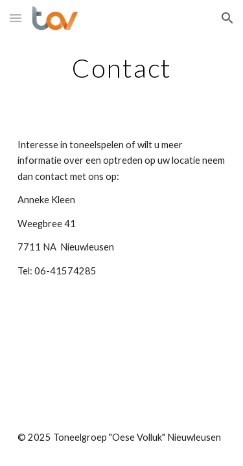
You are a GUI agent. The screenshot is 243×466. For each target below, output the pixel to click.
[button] (15, 18)
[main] (121, 68)
